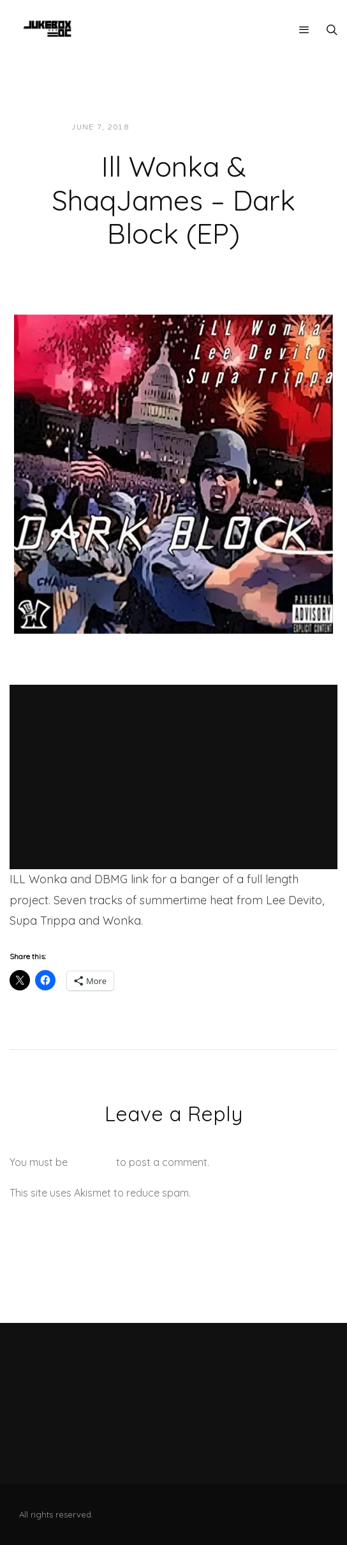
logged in (92, 1162)
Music (251, 127)
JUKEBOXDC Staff (183, 127)
